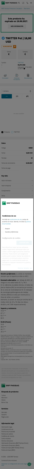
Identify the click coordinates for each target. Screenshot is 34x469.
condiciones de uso (15, 219)
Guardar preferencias (11, 232)
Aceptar (7, 229)
